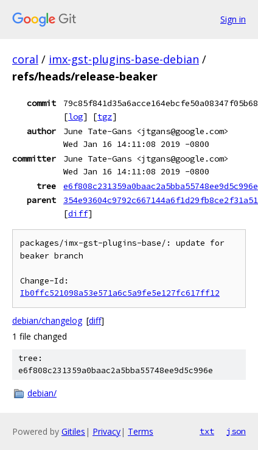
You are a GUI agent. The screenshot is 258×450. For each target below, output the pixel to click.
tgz (104, 116)
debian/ (42, 393)
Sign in (233, 19)
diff (78, 213)
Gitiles (73, 431)
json (236, 431)
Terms (140, 431)
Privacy (106, 431)
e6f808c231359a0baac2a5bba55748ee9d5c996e (160, 185)
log (75, 116)
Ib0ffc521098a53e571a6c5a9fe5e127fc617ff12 (120, 293)
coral (25, 59)
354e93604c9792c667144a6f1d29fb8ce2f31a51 (160, 200)
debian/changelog (47, 320)
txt (207, 431)
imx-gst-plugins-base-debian (124, 59)
